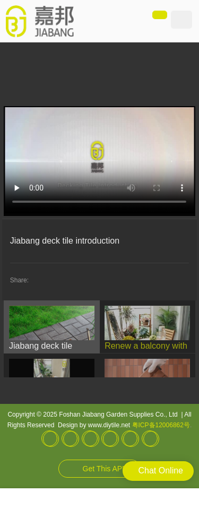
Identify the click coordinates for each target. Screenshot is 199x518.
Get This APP (105, 468)
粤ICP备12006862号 (161, 425)
